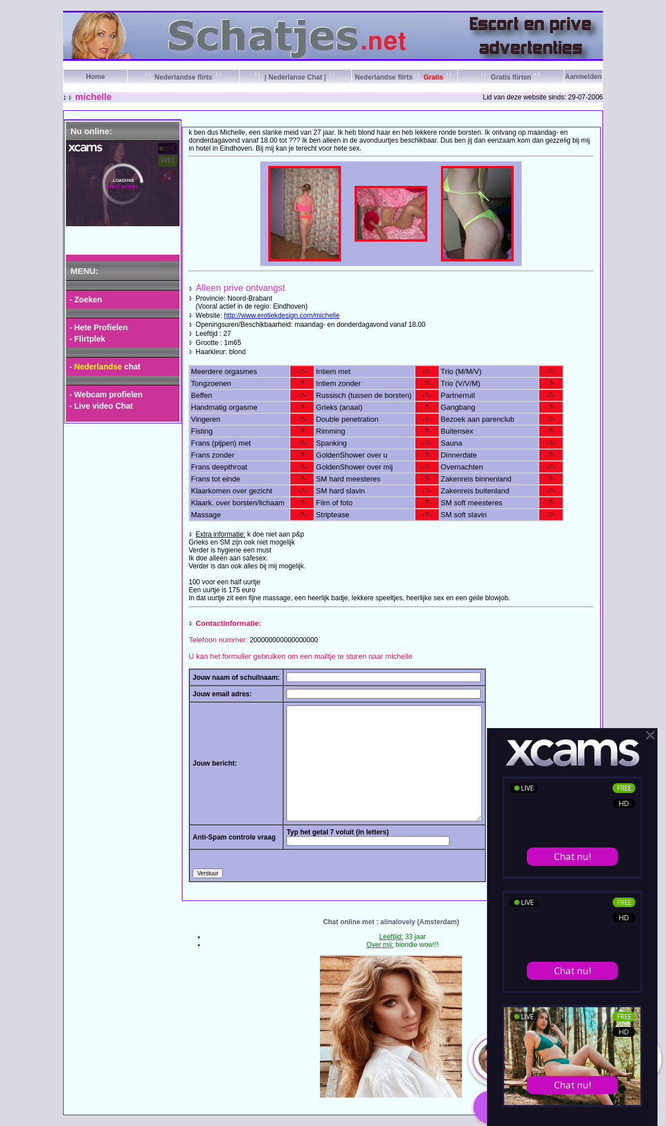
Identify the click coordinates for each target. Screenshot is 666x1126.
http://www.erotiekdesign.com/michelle (281, 315)
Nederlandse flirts (183, 77)
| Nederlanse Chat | (295, 77)
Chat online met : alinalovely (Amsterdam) (391, 922)
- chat (104, 366)
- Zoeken (85, 299)
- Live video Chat (101, 405)
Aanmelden (583, 77)
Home (95, 77)
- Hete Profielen (98, 327)
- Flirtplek (87, 338)
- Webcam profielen (106, 394)
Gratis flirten (511, 77)
